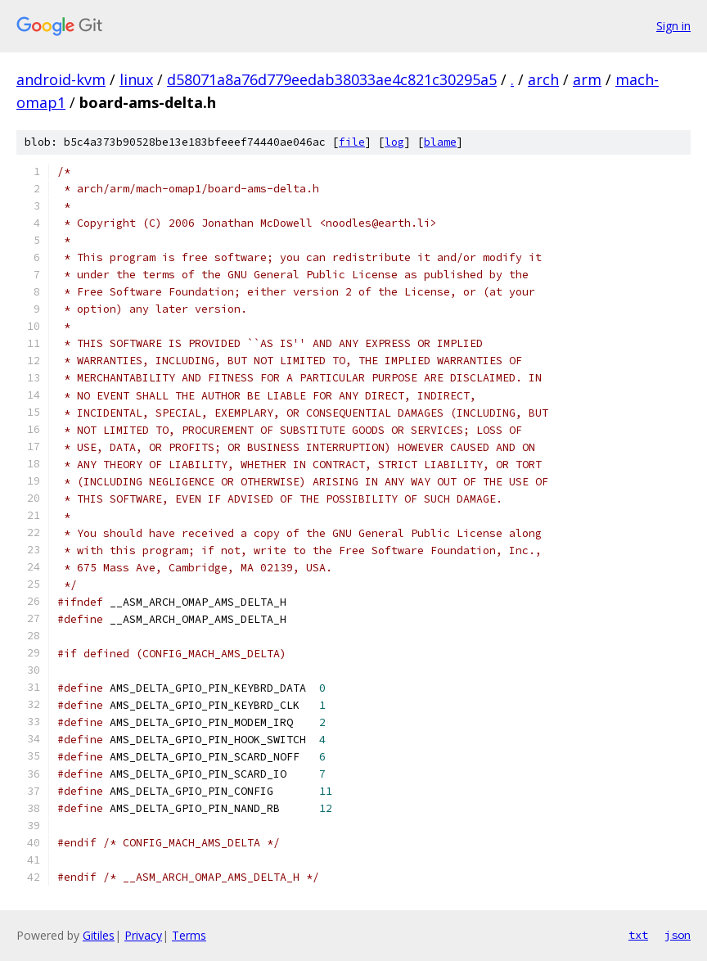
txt (638, 934)
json (677, 934)
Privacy (143, 935)
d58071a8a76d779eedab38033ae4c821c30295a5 (332, 79)
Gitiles (99, 935)
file (352, 142)
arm (587, 79)
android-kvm (61, 79)
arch (543, 79)
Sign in (673, 26)
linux (136, 79)
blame (440, 142)
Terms (189, 935)
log (394, 142)
